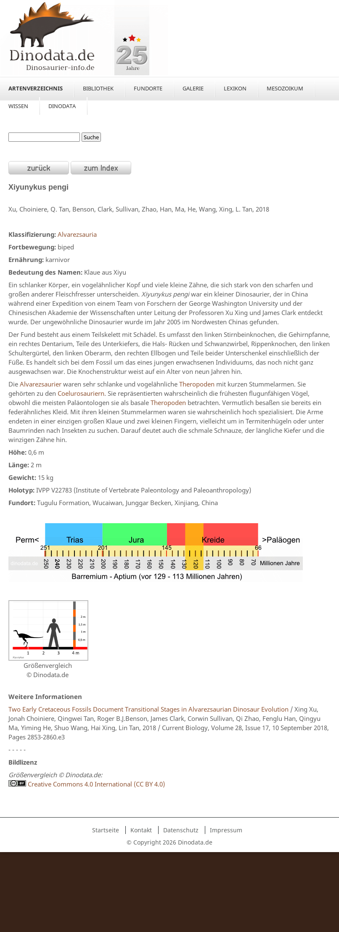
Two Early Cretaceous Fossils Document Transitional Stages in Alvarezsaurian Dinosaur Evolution (148, 709)
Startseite (105, 830)
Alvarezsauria (77, 234)
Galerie (193, 88)
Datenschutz (181, 830)
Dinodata (62, 106)
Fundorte (148, 88)
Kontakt (141, 830)
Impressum (226, 830)
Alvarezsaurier (40, 384)
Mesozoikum (285, 88)
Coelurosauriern (81, 393)
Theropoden (197, 384)
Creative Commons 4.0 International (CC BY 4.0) (86, 784)
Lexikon (235, 88)
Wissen (18, 106)
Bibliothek (98, 88)
